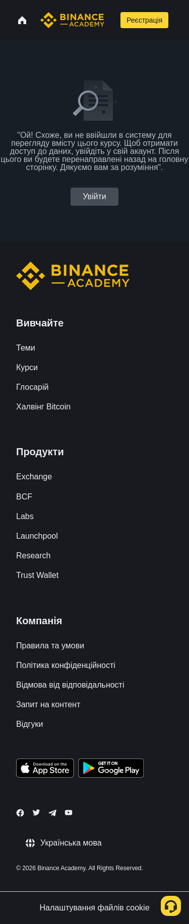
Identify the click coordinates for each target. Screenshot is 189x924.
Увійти (94, 196)
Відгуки (29, 724)
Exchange (34, 476)
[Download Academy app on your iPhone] (45, 770)
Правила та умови (50, 645)
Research (33, 555)
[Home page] (72, 20)
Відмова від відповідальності (70, 685)
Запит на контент (48, 704)
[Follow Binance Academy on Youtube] (69, 812)
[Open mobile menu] (180, 20)
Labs (25, 516)
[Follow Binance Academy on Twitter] (36, 812)
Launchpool (37, 536)
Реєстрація (144, 20)
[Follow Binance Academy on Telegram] (52, 812)
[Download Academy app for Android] (111, 770)
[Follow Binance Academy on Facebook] (20, 813)
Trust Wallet (37, 575)
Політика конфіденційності (65, 665)
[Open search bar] (111, 20)
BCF (24, 496)
